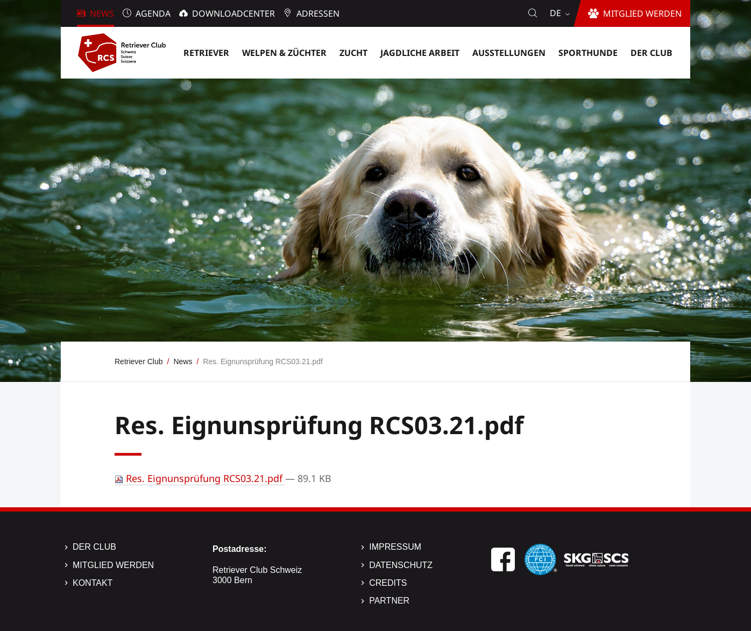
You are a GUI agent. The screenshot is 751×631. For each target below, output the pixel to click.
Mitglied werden (113, 565)
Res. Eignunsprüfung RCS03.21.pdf (200, 478)
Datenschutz (401, 565)
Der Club (94, 546)
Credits (388, 582)
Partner (389, 600)
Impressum (395, 546)
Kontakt (92, 582)
